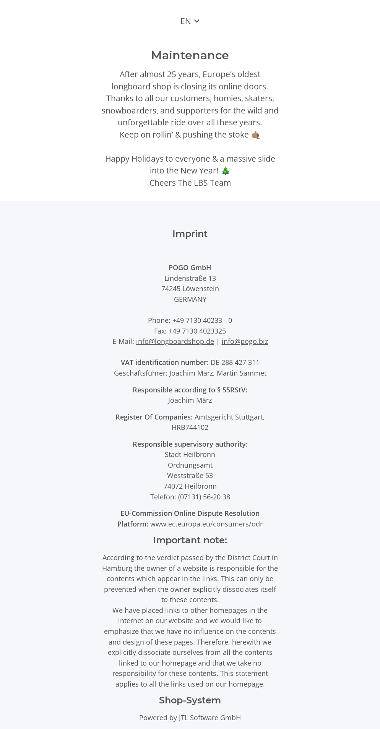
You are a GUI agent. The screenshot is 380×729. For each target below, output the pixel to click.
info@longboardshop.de (175, 341)
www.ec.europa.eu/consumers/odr (206, 523)
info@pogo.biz (245, 341)
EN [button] (185, 21)
